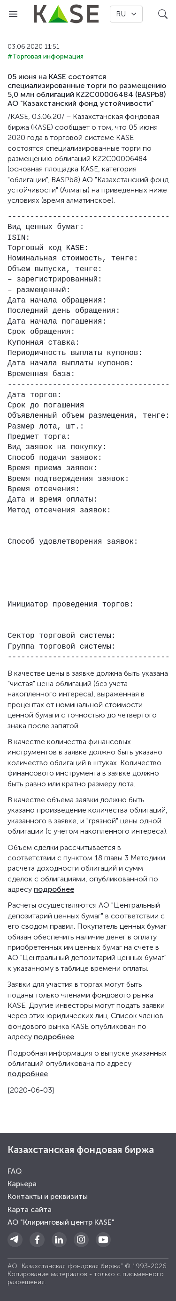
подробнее (54, 889)
